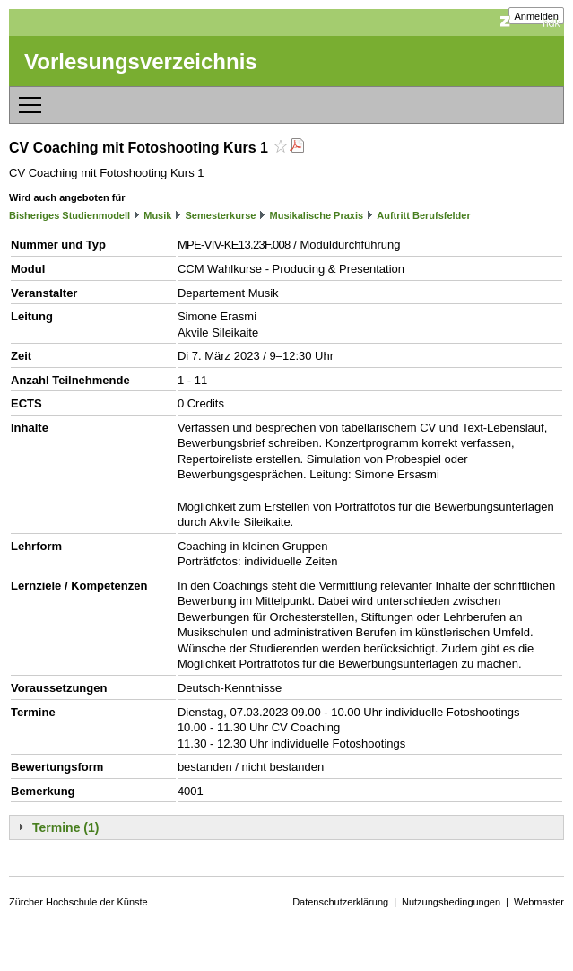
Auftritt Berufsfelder (424, 215)
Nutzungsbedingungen (451, 902)
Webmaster (539, 902)
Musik (157, 215)
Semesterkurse (221, 215)
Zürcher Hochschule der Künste (78, 902)
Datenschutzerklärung (340, 902)
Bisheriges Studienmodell (69, 215)
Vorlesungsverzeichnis (140, 61)
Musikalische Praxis (317, 215)
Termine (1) (65, 827)
